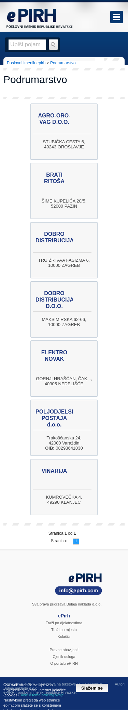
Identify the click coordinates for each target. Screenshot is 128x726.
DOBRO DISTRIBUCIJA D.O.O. (54, 299)
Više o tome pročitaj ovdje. (43, 695)
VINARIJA (54, 471)
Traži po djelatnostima (64, 623)
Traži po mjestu (64, 630)
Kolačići (64, 636)
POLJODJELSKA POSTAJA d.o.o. (57, 418)
